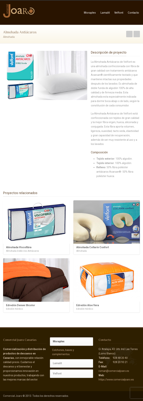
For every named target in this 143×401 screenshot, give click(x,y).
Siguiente (136, 34)
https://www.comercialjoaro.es (116, 379)
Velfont (118, 12)
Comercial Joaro (12, 395)
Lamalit (105, 12)
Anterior (129, 34)
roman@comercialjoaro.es (114, 370)
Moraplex (90, 12)
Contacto (133, 12)
